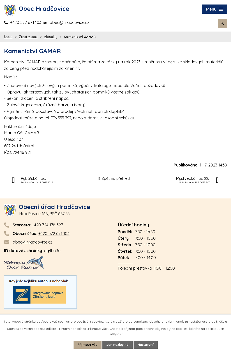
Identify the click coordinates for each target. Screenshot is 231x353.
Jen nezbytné (117, 345)
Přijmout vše (87, 345)
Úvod (8, 36)
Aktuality (50, 36)
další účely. (219, 321)
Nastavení (146, 345)
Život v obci (28, 36)
